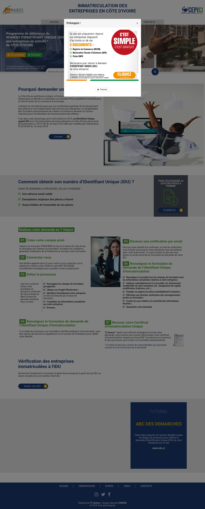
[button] (137, 23)
